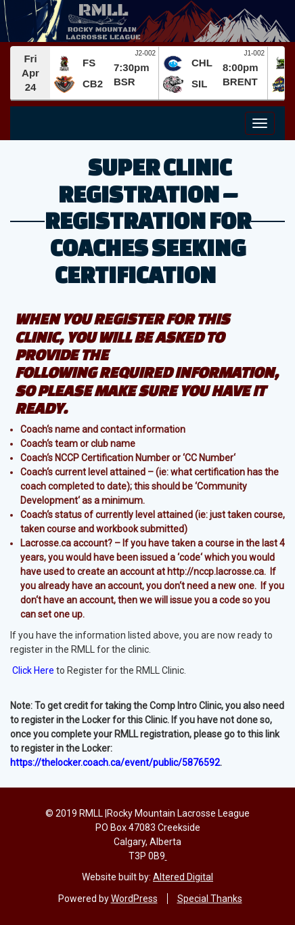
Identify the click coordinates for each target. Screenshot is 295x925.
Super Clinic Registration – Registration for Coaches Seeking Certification (148, 220)
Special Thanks (209, 898)
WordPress (134, 898)
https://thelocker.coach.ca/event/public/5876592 (115, 762)
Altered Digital (183, 877)
